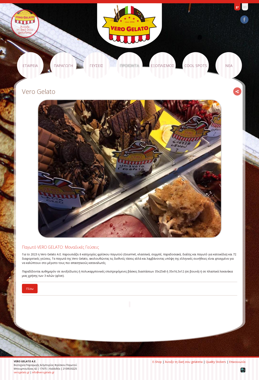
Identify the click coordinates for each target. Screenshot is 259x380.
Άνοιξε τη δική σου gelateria (184, 362)
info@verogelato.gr (43, 372)
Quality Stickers (216, 362)
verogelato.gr (21, 372)
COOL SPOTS (195, 65)
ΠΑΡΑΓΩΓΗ (63, 65)
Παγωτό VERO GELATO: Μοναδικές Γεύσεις (60, 247)
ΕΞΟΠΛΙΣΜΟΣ (162, 65)
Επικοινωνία (237, 362)
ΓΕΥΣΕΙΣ (96, 65)
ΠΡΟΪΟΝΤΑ (129, 65)
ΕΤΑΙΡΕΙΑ (30, 65)
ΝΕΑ (228, 65)
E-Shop (157, 362)
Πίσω (30, 289)
